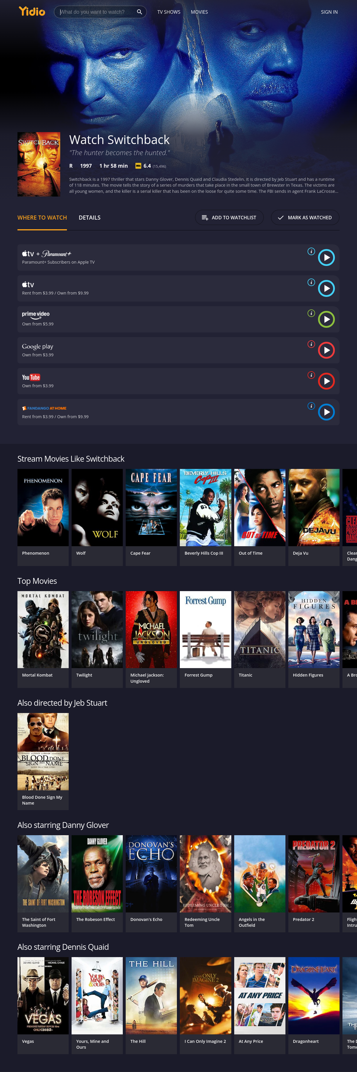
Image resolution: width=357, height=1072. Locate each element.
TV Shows (168, 12)
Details (89, 217)
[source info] (310, 251)
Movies (199, 12)
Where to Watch (42, 217)
